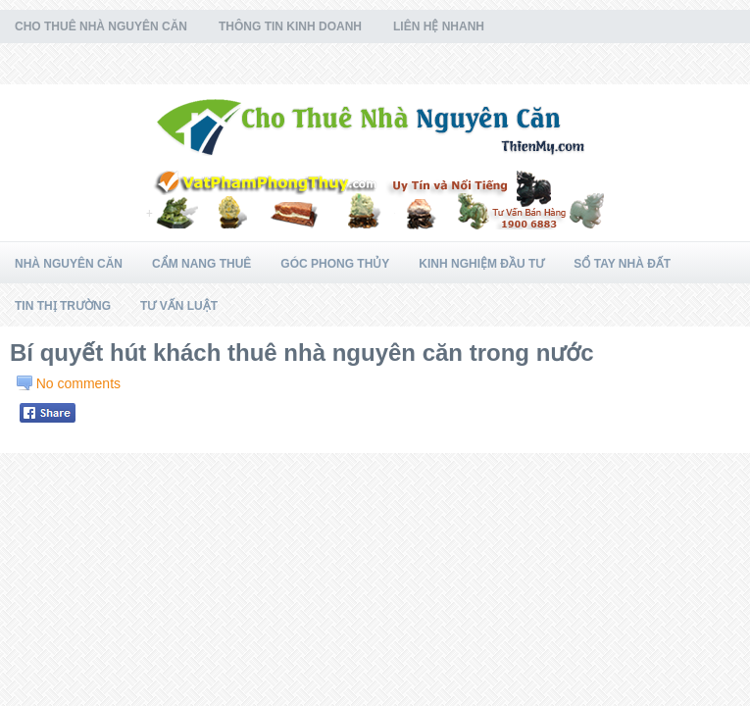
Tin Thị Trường (63, 306)
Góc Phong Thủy (334, 264)
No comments (78, 383)
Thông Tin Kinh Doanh (290, 26)
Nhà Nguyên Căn (69, 264)
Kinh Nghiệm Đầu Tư (481, 264)
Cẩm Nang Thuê (201, 264)
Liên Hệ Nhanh (438, 26)
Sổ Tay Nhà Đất (622, 264)
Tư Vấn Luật (179, 306)
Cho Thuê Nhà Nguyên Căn (101, 26)
